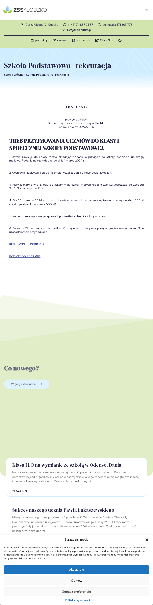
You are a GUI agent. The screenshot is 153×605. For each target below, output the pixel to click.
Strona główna (13, 75)
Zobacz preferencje (76, 592)
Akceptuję (76, 570)
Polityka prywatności (77, 600)
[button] (147, 540)
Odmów (76, 581)
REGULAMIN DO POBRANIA (26, 244)
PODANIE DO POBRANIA (25, 256)
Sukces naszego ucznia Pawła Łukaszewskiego (63, 510)
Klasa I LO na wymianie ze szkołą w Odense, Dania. (67, 465)
